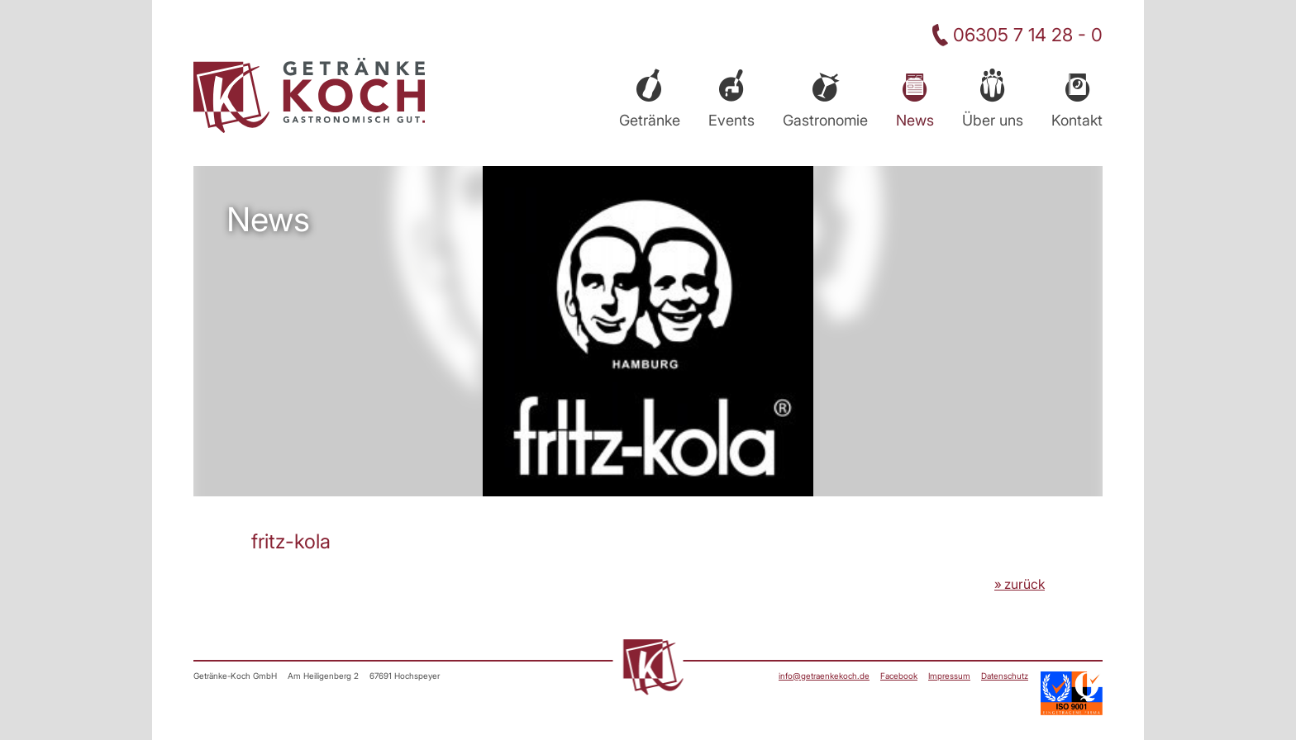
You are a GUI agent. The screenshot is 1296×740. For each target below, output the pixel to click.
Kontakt (1077, 120)
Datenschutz (1004, 676)
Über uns (992, 120)
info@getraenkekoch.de (824, 676)
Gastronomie (825, 120)
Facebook (898, 676)
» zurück (1019, 584)
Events (731, 120)
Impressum (949, 676)
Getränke (649, 120)
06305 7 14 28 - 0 (1028, 34)
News (915, 120)
